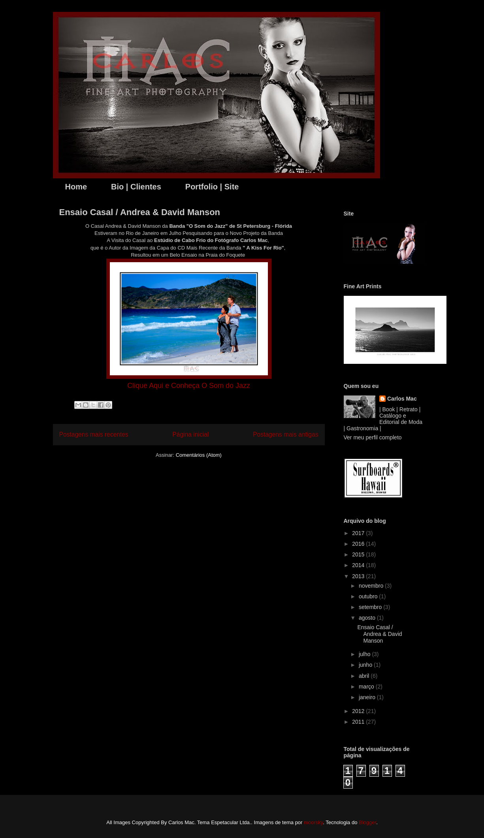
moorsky (313, 822)
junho (366, 665)
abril (365, 676)
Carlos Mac (402, 398)
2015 (359, 554)
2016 (359, 544)
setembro (371, 607)
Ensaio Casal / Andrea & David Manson (139, 212)
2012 (359, 711)
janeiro (368, 697)
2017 (359, 533)
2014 (359, 565)
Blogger (367, 822)
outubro (369, 596)
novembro (372, 586)
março (367, 686)
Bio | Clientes (136, 186)
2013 (359, 576)
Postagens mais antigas (285, 434)
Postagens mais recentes (93, 434)
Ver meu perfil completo (373, 437)
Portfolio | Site (212, 186)
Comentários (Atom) (199, 455)
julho (365, 654)
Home (76, 186)
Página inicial (190, 434)
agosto (368, 618)
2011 (359, 722)
